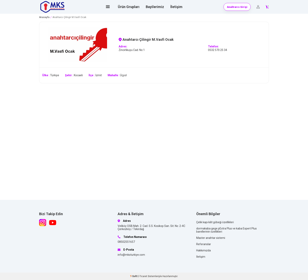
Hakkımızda (203, 250)
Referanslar (203, 244)
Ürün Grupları (128, 7)
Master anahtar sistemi (210, 237)
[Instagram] (42, 222)
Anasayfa (44, 17)
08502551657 (126, 241)
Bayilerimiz (155, 7)
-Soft (134, 276)
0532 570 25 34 (217, 50)
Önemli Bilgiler (208, 214)
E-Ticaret (142, 276)
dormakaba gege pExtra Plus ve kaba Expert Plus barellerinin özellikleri (226, 230)
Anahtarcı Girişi (237, 6)
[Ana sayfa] (108, 7)
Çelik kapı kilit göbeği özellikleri (215, 222)
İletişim (176, 7)
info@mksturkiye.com (131, 254)
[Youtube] (52, 222)
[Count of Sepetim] (267, 7)
